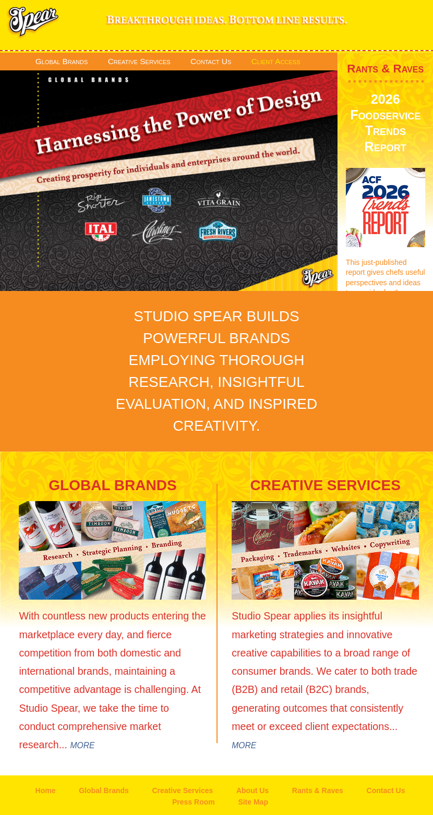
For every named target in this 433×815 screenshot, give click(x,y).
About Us (252, 790)
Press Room (193, 802)
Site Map (253, 802)
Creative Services (139, 61)
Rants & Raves (385, 68)
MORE (82, 745)
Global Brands (61, 61)
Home (45, 790)
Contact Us (210, 61)
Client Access (275, 61)
